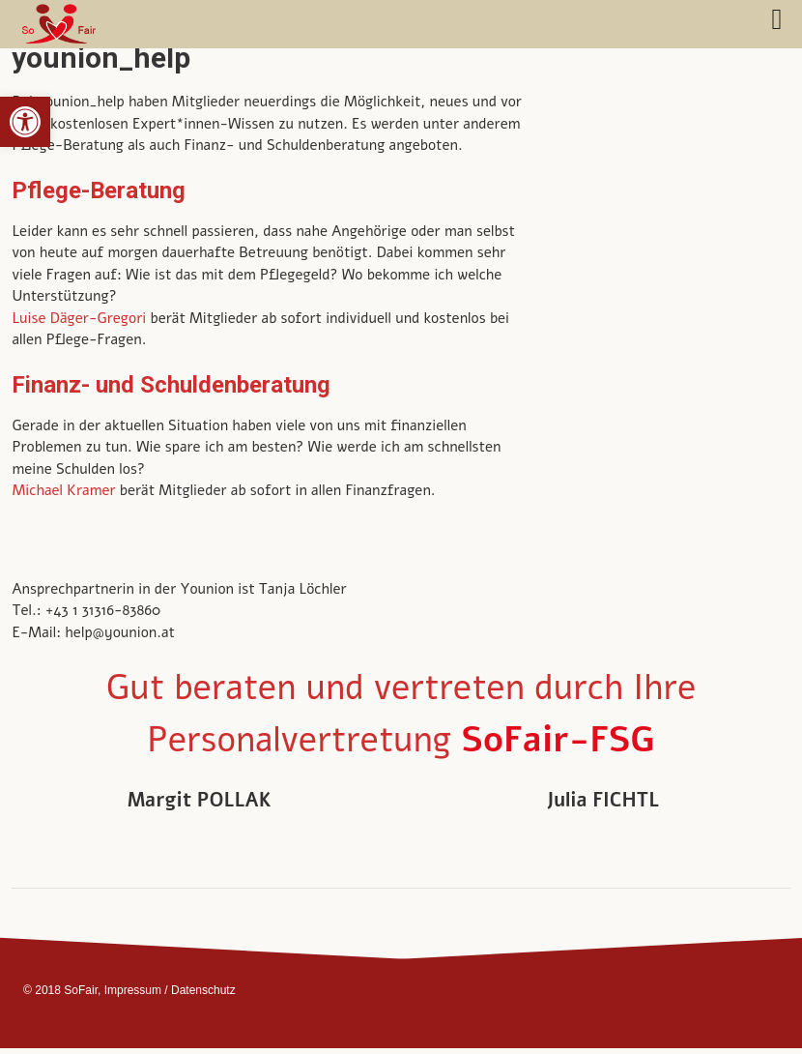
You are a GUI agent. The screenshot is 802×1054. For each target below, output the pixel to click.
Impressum (132, 990)
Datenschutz (203, 990)
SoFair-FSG (557, 740)
